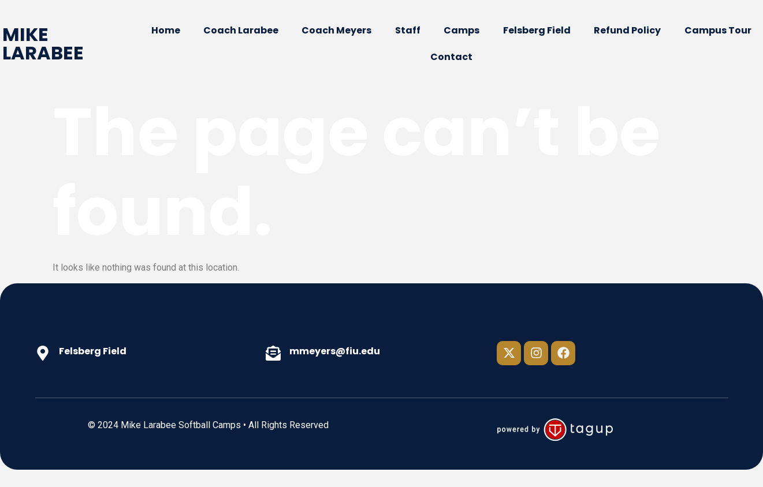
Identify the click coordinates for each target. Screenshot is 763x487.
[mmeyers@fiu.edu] (273, 353)
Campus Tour (717, 30)
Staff (407, 30)
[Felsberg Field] (42, 353)
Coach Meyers (336, 30)
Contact (451, 56)
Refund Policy (627, 30)
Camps (461, 30)
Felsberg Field (537, 30)
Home (165, 30)
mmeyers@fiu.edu (334, 351)
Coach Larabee (240, 30)
